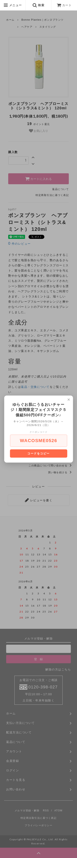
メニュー (12, 5)
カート (64, 5)
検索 (38, 5)
